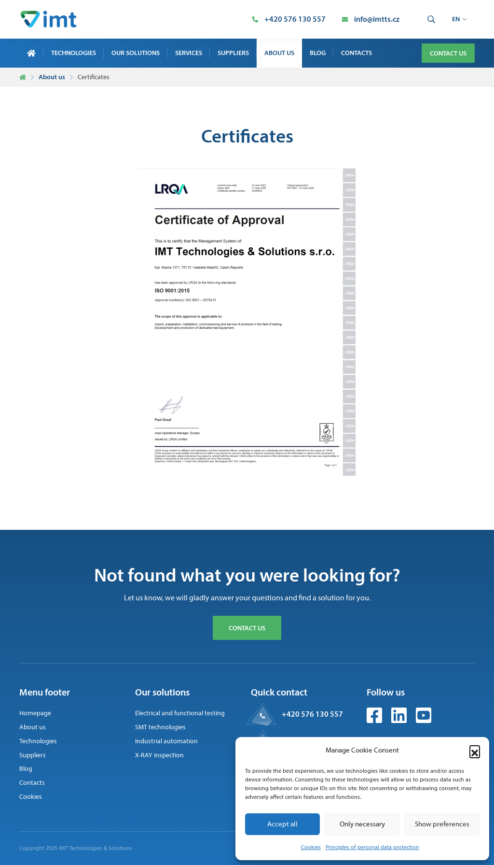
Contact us (448, 53)
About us (279, 52)
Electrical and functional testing (180, 713)
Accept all (282, 824)
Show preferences (442, 824)
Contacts (356, 52)
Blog (318, 52)
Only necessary (362, 824)
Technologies (73, 52)
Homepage (35, 713)
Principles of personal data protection (372, 847)
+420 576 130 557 (312, 714)
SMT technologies (160, 727)
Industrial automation (166, 741)
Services (188, 52)
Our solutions (135, 52)
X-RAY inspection (159, 755)
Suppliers (233, 52)
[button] (475, 750)
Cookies (311, 847)
